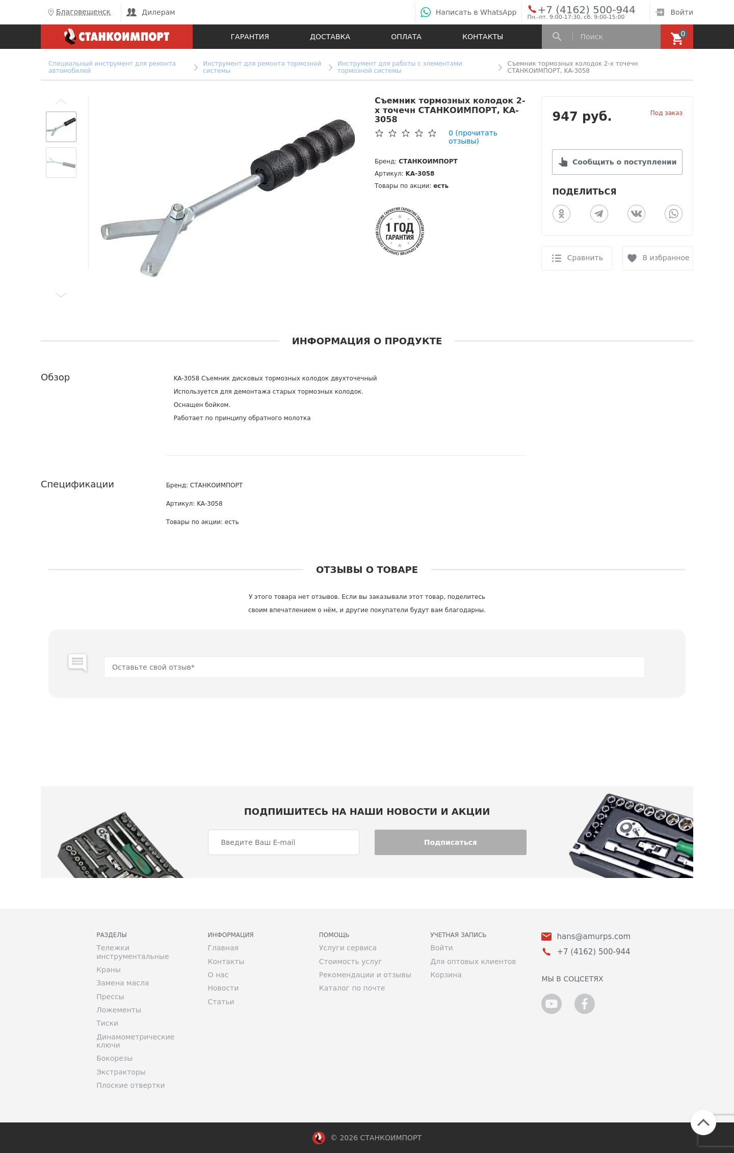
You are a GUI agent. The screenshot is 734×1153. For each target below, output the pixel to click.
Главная (222, 948)
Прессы (110, 997)
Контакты (482, 37)
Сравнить (585, 258)
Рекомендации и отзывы (365, 975)
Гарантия (250, 37)
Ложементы (118, 1010)
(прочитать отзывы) (473, 137)
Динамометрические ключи (135, 1041)
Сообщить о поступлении (624, 162)
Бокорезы (114, 1058)
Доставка (330, 37)
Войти (674, 12)
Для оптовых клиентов (473, 961)
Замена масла (122, 983)
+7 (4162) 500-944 (576, 9)
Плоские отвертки (130, 1085)
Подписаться (450, 842)
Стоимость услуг (350, 961)
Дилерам (150, 12)
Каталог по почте (352, 988)
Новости (223, 988)
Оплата (406, 37)
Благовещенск (78, 12)
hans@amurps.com (594, 936)
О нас (217, 975)
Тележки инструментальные (132, 952)
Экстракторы (121, 1072)
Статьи (220, 1002)
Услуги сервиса (348, 948)
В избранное (666, 258)
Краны (108, 970)
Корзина (446, 975)
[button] (61, 101)
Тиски (107, 1023)
